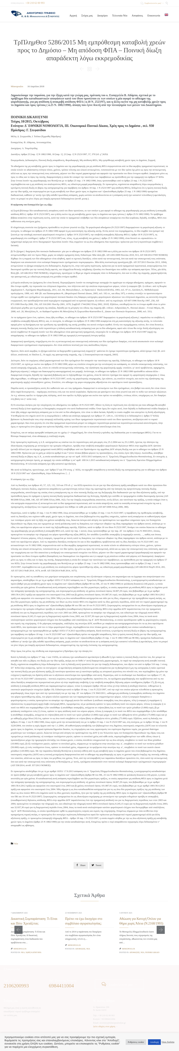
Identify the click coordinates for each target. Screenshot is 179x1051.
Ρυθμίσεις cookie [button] (136, 1042)
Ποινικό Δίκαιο (152, 952)
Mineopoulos (17, 86)
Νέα (16, 843)
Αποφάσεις (80, 949)
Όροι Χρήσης (168, 1042)
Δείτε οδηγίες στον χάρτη (104, 1026)
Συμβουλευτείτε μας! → (152, 3)
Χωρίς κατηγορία (33, 952)
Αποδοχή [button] (154, 1042)
